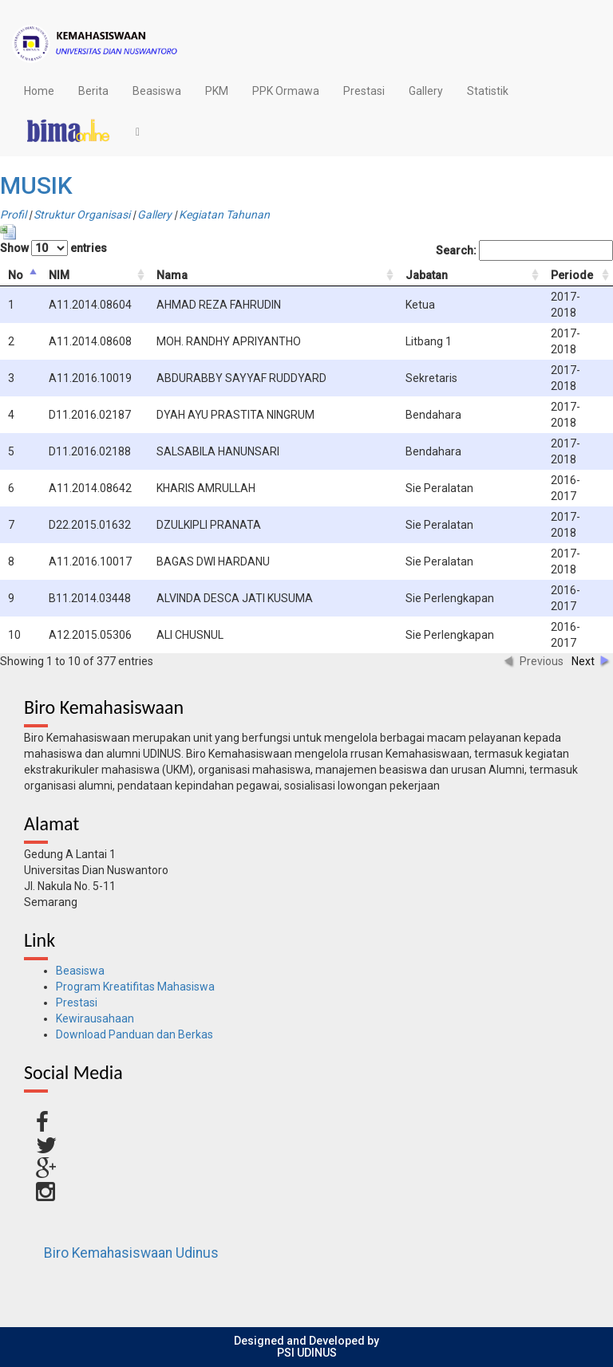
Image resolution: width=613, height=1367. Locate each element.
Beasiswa (156, 91)
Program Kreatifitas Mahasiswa (135, 986)
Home (39, 91)
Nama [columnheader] (172, 275)
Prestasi (364, 91)
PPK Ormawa (285, 91)
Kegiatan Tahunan (224, 214)
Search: (524, 250)
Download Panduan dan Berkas (134, 1034)
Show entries (53, 248)
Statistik (487, 91)
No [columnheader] (15, 275)
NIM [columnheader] (59, 275)
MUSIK (36, 185)
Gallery (426, 91)
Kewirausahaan (95, 1018)
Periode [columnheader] (572, 275)
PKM (216, 91)
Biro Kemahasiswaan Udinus (131, 1253)
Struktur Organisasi (82, 214)
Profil (13, 214)
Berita (93, 91)
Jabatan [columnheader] (426, 275)
